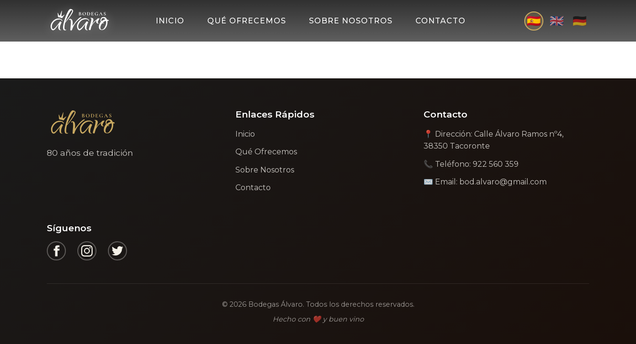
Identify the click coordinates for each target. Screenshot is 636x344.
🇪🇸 (534, 21)
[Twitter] (117, 250)
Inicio (170, 20)
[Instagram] (86, 250)
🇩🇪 (579, 21)
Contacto (440, 20)
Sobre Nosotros (350, 20)
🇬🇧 (557, 21)
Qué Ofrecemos (246, 20)
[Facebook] (56, 250)
